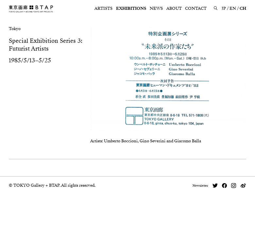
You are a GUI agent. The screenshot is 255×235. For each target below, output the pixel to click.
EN (233, 8)
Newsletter (200, 186)
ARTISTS (103, 8)
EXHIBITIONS (131, 8)
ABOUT (174, 8)
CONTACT (196, 8)
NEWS (156, 8)
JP (224, 8)
